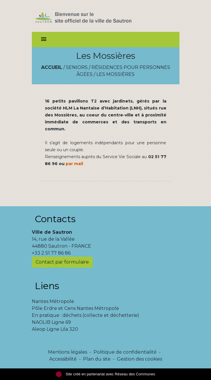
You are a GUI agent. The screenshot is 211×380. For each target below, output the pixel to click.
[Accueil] (93, 16)
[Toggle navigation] (43, 39)
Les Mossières (115, 74)
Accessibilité (63, 359)
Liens (47, 285)
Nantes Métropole (53, 301)
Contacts (55, 218)
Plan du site (97, 359)
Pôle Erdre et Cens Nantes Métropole (75, 308)
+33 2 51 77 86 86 (51, 253)
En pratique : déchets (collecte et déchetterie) (85, 315)
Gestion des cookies (139, 359)
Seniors (77, 67)
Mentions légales (67, 352)
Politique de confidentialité (125, 352)
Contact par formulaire (62, 262)
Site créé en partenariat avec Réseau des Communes (105, 374)
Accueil (51, 67)
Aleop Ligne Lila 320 (55, 329)
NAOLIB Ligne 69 (51, 322)
